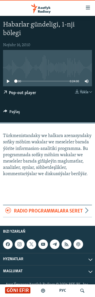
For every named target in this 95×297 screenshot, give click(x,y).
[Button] (11, 113)
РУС (62, 291)
